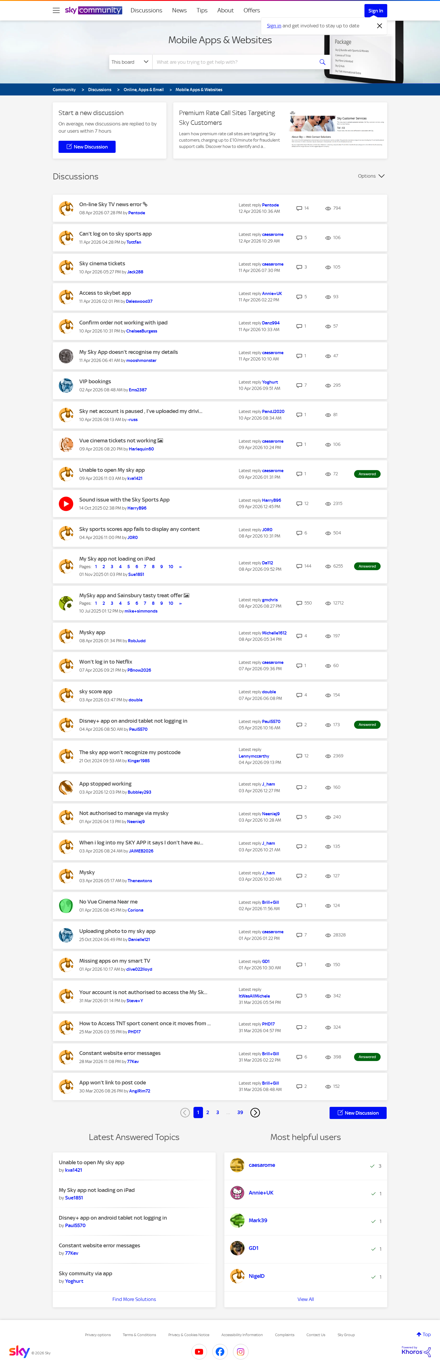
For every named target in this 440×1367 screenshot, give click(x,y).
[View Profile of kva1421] (134, 478)
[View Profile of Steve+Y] (135, 1000)
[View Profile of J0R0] (132, 537)
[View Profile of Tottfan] (134, 242)
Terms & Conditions (139, 1335)
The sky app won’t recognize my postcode (129, 752)
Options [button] (367, 176)
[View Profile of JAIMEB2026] (141, 851)
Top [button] (427, 1334)
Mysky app (92, 632)
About (225, 10)
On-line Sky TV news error (111, 204)
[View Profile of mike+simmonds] (141, 611)
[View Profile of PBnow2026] (139, 670)
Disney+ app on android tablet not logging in (133, 721)
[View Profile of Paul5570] (138, 729)
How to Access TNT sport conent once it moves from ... (145, 1023)
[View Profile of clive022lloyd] (139, 969)
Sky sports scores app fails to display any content (139, 529)
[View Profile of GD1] (266, 961)
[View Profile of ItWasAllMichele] (254, 996)
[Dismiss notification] (379, 26)
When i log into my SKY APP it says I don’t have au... (141, 842)
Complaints (284, 1335)
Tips (202, 10)
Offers (252, 10)
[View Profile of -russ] (132, 419)
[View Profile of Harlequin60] (141, 449)
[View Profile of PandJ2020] (273, 411)
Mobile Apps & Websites (220, 40)
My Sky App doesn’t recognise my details (128, 352)
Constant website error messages (120, 1053)
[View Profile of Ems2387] (138, 390)
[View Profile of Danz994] (271, 323)
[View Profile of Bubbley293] (139, 792)
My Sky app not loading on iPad (117, 558)
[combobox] (233, 62)
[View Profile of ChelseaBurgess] (141, 331)
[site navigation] (56, 10)
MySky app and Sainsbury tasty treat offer (131, 595)
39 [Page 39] (240, 1112)
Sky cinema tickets (102, 263)
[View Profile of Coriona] (135, 910)
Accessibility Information (242, 1335)
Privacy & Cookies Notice (188, 1335)
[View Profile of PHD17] (134, 1031)
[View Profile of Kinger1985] (139, 760)
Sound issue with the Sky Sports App (124, 499)
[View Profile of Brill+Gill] (270, 902)
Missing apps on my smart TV (114, 960)
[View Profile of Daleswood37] (139, 301)
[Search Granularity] (130, 62)
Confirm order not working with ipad (123, 322)
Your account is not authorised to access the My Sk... (143, 992)
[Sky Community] (93, 10)
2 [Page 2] (207, 1112)
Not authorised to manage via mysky (124, 813)
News (179, 10)
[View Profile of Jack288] (135, 272)
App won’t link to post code (112, 1082)
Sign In (375, 11)
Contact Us (316, 1335)
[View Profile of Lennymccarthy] (254, 756)
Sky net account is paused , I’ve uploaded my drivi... (140, 411)
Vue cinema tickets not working (118, 440)
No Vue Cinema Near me (108, 901)
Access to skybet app (105, 293)
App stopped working (105, 783)
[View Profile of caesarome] (272, 234)
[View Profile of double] (135, 700)
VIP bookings (95, 381)
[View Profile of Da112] (267, 563)
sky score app (95, 691)
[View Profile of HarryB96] (136, 508)
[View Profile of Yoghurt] (270, 382)
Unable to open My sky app (112, 470)
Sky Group (346, 1335)
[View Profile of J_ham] (268, 784)
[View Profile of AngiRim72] (139, 1091)
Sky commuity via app (85, 1273)
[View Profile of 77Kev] (133, 1061)
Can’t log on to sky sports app (115, 233)
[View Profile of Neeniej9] (136, 821)
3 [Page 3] (217, 1112)
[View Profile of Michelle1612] (274, 633)
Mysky (87, 872)
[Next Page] (255, 1112)
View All (306, 1299)
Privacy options (98, 1335)
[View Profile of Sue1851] (136, 574)
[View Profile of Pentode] (136, 212)
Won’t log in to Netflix (105, 661)
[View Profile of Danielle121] (139, 939)
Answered (367, 474)
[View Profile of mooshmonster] (141, 360)
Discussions (146, 10)
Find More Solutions (134, 1299)
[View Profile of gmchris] (270, 599)
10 (171, 566)
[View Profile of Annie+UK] (272, 293)
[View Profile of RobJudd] (137, 640)
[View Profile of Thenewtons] (140, 880)
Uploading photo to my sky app (117, 931)
